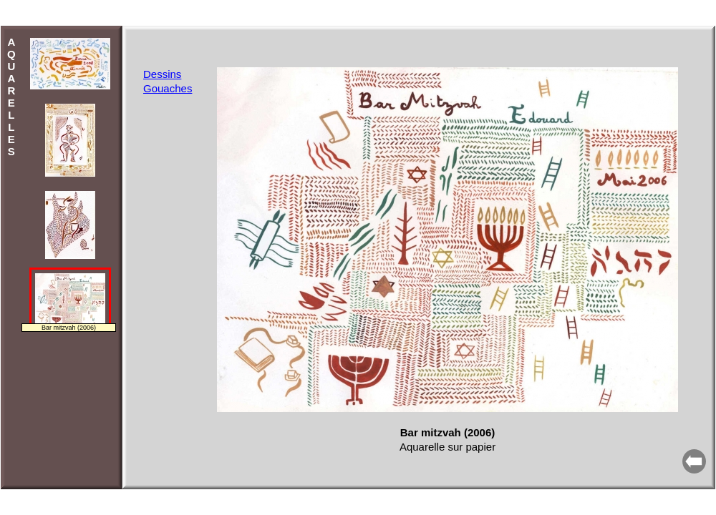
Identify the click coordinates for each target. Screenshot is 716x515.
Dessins (162, 74)
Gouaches (167, 88)
